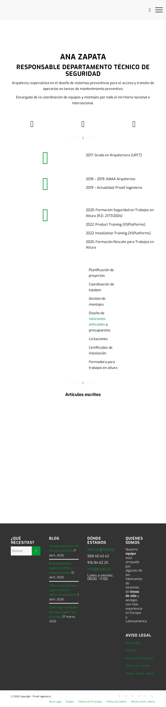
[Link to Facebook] (132, 696)
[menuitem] (148, 10)
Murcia (93, 549)
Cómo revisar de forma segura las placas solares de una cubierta (63, 590)
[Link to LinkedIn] (119, 696)
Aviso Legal (133, 643)
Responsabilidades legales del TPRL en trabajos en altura (61, 568)
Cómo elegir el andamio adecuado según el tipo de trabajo (63, 612)
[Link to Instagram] (145, 696)
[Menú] (157, 10)
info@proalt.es (98, 569)
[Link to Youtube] (139, 696)
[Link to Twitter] (126, 696)
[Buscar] (148, 10)
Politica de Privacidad (139, 658)
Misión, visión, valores (140, 673)
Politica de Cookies (138, 666)
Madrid (109, 549)
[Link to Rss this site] (152, 696)
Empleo (131, 650)
